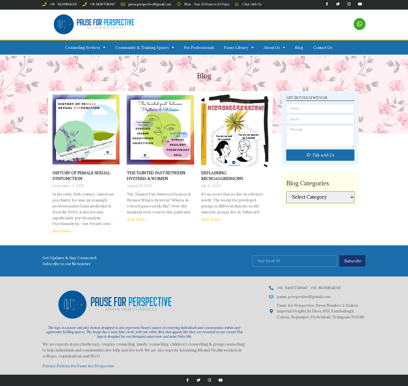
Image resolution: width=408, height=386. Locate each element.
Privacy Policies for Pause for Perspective (78, 365)
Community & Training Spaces (144, 47)
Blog (299, 47)
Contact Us (322, 47)
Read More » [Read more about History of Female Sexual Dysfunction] (62, 231)
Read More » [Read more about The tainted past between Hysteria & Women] (137, 219)
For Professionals (199, 47)
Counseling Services (85, 47)
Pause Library (239, 47)
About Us (274, 47)
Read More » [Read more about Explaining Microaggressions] (211, 219)
